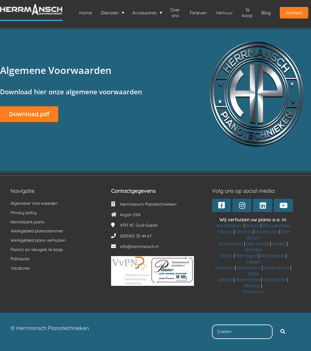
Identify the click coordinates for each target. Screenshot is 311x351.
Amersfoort (276, 268)
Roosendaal (276, 225)
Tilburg (225, 231)
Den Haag (257, 244)
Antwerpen (273, 256)
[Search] (283, 332)
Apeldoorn (249, 268)
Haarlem (225, 268)
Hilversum (253, 292)
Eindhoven (266, 231)
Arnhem (253, 250)
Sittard (225, 280)
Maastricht (274, 280)
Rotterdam (231, 244)
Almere (252, 286)
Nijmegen (246, 256)
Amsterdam (229, 225)
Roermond (248, 280)
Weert (278, 244)
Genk (253, 274)
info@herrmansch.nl (139, 246)
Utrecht (244, 231)
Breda (252, 225)
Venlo (226, 256)
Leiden (253, 262)
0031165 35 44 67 (136, 236)
